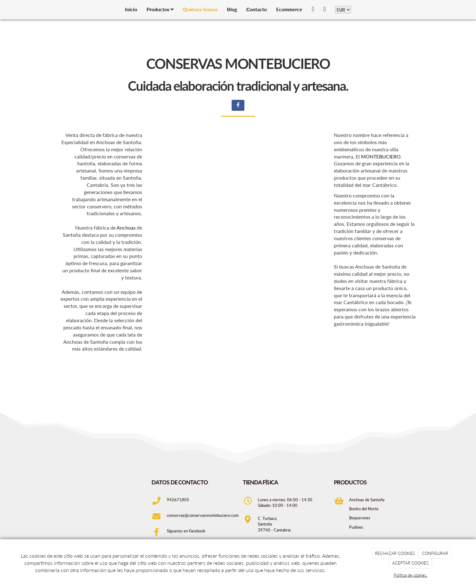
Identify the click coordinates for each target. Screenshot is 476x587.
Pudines (356, 527)
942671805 (178, 499)
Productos (160, 9)
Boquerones (359, 517)
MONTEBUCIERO (381, 156)
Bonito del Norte (363, 508)
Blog (232, 9)
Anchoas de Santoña (366, 499)
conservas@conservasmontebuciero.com (203, 515)
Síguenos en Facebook (186, 530)
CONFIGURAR (435, 553)
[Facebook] (238, 105)
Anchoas (126, 227)
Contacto (256, 9)
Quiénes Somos (200, 9)
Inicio (131, 9)
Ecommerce (289, 9)
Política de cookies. (410, 575)
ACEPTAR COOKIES (410, 562)
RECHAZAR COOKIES (395, 553)
